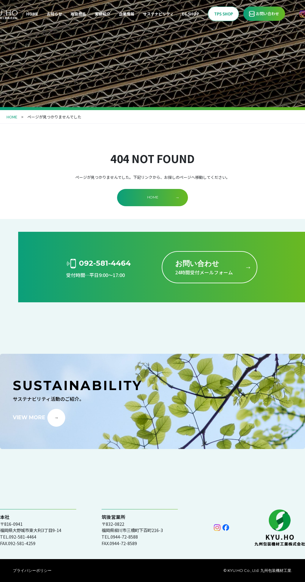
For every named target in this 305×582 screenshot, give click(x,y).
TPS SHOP (223, 14)
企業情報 (126, 14)
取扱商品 (78, 14)
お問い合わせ (267, 13)
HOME (32, 14)
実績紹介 (102, 14)
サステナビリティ (158, 14)
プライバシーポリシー (32, 570)
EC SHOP (190, 14)
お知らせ (54, 14)
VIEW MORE (29, 417)
